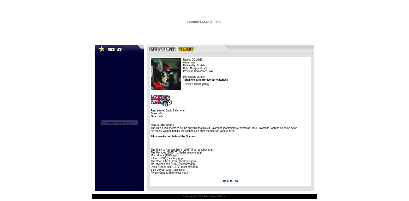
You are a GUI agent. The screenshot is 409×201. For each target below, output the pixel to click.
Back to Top (230, 181)
